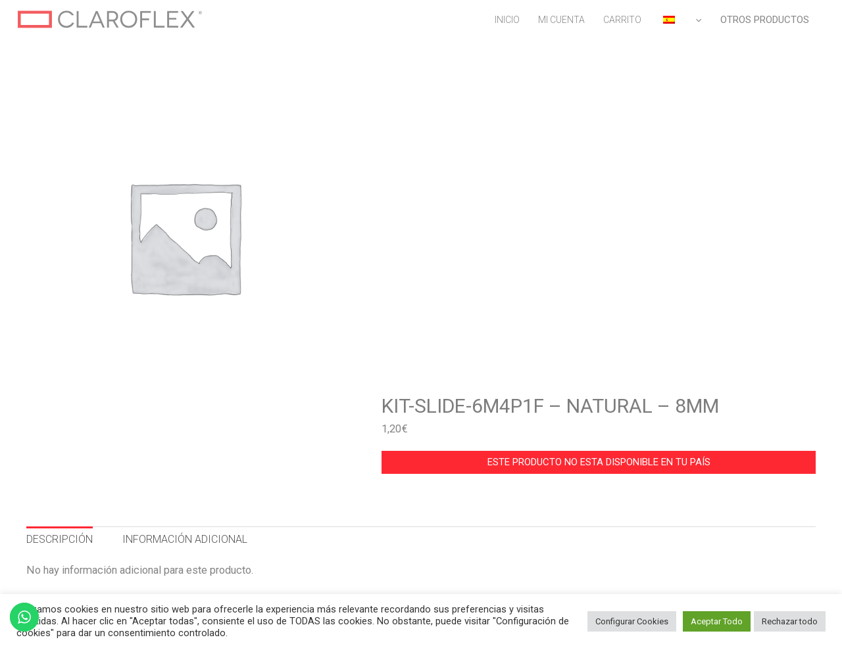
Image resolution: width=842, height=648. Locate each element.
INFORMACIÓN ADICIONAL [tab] (184, 539)
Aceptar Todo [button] (717, 621)
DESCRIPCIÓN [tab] (59, 539)
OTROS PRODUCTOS (764, 20)
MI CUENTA (561, 19)
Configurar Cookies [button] (631, 621)
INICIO (507, 19)
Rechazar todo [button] (790, 621)
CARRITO (622, 19)
